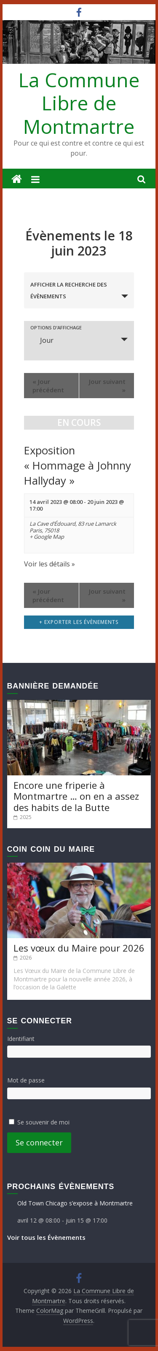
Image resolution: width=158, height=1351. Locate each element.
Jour (42, 340)
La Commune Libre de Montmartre (79, 103)
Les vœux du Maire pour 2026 (79, 948)
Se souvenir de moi (43, 1122)
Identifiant (21, 1039)
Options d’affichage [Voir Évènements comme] (56, 327)
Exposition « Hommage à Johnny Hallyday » (77, 465)
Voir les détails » (49, 564)
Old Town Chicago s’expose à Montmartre (75, 1203)
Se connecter (39, 1142)
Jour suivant (107, 385)
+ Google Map (46, 537)
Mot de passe (26, 1080)
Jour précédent (48, 385)
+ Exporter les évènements (78, 622)
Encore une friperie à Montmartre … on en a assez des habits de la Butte (76, 796)
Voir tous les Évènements (46, 1237)
